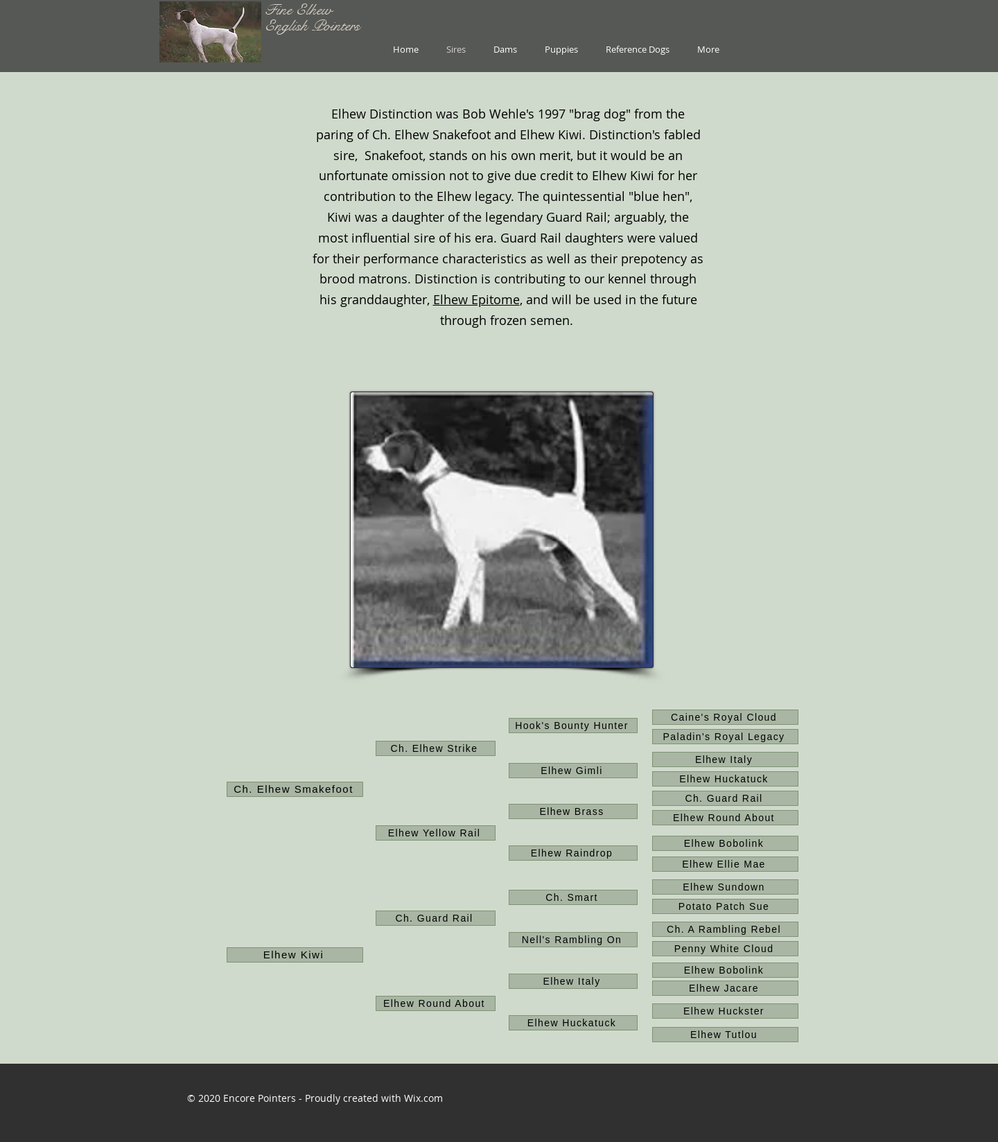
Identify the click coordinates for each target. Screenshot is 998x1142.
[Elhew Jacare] (725, 988)
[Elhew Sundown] (725, 887)
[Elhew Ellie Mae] (725, 864)
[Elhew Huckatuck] (725, 779)
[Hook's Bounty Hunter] (573, 725)
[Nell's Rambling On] (573, 939)
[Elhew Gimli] (573, 770)
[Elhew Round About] (725, 817)
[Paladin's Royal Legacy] (725, 736)
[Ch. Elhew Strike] (436, 748)
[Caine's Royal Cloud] (725, 717)
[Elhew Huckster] (725, 1011)
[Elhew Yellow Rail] (436, 833)
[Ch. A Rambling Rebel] (725, 929)
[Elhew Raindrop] (573, 853)
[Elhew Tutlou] (725, 1034)
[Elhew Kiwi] (295, 955)
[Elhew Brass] (573, 811)
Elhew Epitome (476, 299)
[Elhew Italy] (725, 759)
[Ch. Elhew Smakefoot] (295, 789)
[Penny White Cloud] (725, 948)
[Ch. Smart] (573, 897)
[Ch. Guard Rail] (725, 798)
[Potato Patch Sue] (725, 906)
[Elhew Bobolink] (725, 843)
